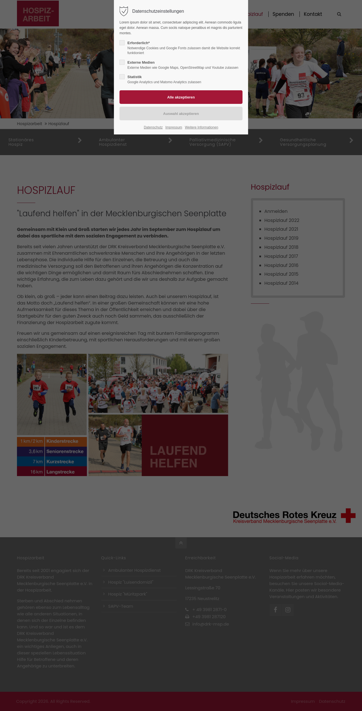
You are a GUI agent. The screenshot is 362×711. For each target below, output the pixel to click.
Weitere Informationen (201, 127)
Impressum (173, 127)
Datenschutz (153, 127)
